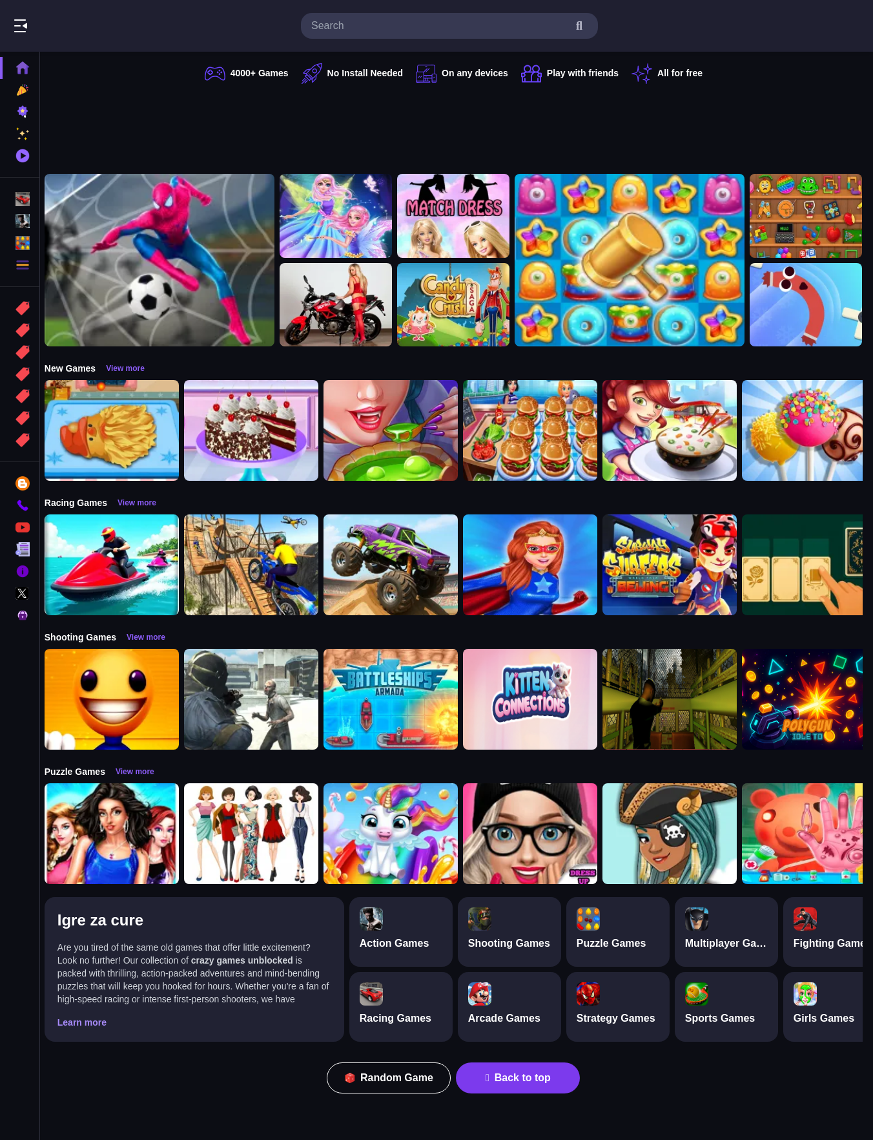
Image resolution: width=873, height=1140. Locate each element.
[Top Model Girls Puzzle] (258, 833)
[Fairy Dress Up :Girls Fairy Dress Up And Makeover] (677, 833)
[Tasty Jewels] (637, 260)
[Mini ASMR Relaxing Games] (813, 216)
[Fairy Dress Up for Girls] (343, 216)
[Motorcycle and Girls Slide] (343, 305)
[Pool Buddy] (119, 699)
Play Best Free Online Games (82, 26)
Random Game (393, 1077)
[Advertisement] (457, 126)
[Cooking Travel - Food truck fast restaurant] (537, 430)
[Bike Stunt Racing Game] (258, 564)
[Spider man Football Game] (167, 260)
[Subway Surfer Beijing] (677, 564)
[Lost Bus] (677, 699)
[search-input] (439, 26)
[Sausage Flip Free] (813, 305)
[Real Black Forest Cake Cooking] (258, 430)
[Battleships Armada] (398, 699)
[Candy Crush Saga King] (460, 305)
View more (132, 368)
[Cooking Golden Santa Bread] (119, 430)
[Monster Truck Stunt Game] (398, 564)
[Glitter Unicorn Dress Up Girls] (398, 833)
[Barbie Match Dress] (460, 216)
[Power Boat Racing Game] (119, 564)
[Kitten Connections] (537, 699)
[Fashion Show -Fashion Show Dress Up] (119, 833)
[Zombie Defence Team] (258, 699)
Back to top (522, 1077)
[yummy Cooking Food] (677, 430)
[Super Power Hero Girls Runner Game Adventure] (537, 564)
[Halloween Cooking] (398, 430)
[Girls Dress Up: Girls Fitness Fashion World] (537, 833)
